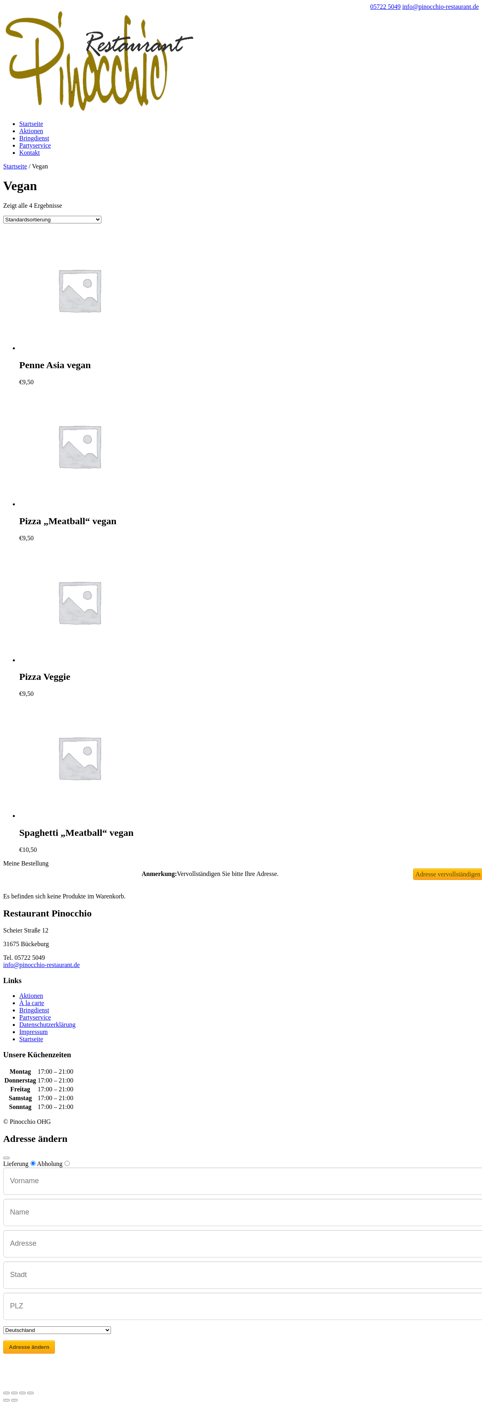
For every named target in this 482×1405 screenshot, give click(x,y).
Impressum (33, 1031)
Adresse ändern (29, 1347)
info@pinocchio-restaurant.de (41, 964)
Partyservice (35, 145)
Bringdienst (34, 138)
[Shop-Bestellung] (52, 219)
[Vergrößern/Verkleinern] (30, 1393)
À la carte (31, 1003)
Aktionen (31, 131)
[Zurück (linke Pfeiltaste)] (6, 1400)
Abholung (53, 1163)
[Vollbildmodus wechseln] (22, 1393)
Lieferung (19, 1163)
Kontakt (29, 152)
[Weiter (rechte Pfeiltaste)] (14, 1400)
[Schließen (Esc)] (6, 1393)
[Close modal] (6, 1158)
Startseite (31, 123)
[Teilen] (14, 1393)
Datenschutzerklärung (47, 1024)
